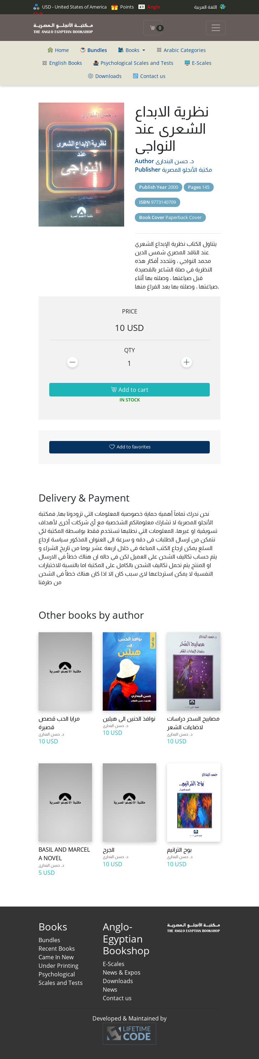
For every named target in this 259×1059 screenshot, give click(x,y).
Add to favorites (129, 446)
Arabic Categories (181, 50)
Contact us (149, 76)
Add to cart (129, 390)
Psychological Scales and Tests (133, 62)
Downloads (105, 76)
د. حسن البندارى (175, 161)
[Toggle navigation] (216, 28)
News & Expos (122, 972)
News (110, 989)
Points (122, 7)
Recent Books (57, 948)
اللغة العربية (210, 7)
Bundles (49, 940)
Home (58, 50)
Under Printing (58, 966)
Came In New (56, 957)
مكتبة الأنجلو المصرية (187, 169)
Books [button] (129, 50)
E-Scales (198, 62)
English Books (62, 62)
